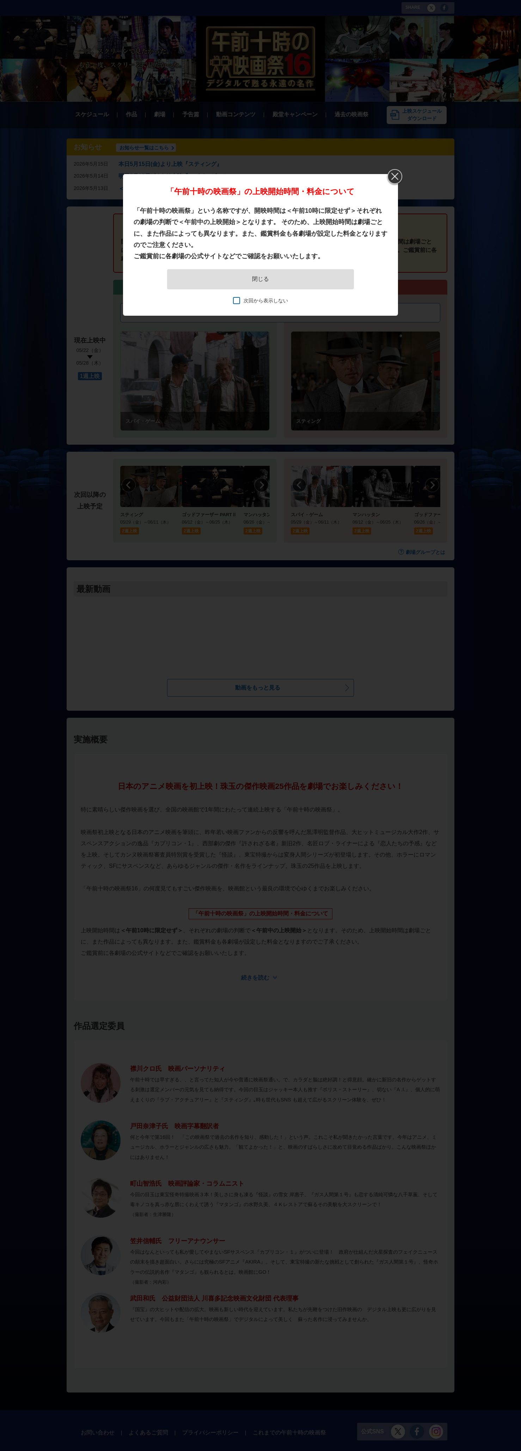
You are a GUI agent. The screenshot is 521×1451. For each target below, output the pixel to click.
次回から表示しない (266, 300)
